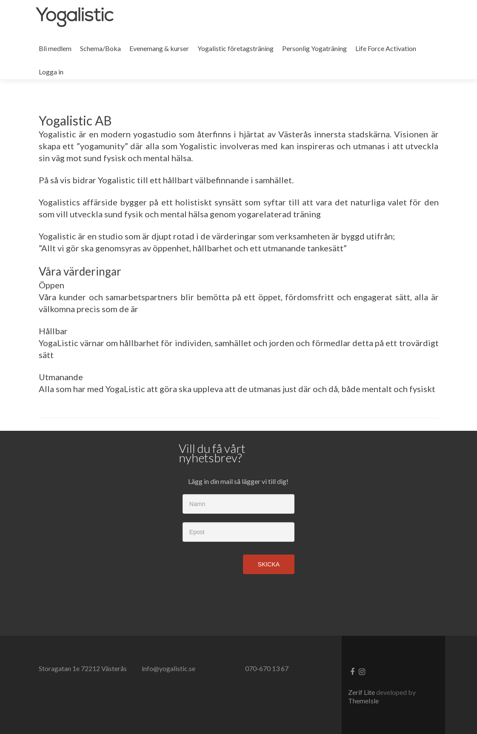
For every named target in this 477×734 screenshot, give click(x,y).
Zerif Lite (362, 692)
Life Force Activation (385, 48)
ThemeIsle (363, 701)
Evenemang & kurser (159, 48)
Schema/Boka (100, 48)
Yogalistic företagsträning (235, 48)
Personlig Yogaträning (314, 48)
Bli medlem (55, 48)
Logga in (51, 72)
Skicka (269, 564)
